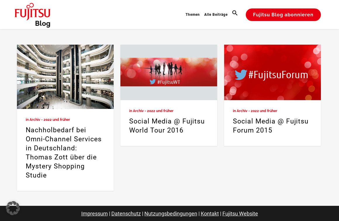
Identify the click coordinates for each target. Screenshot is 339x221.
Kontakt (210, 213)
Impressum (94, 213)
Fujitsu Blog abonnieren (283, 15)
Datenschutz (126, 213)
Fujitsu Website (240, 213)
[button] (236, 14)
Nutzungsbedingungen (170, 213)
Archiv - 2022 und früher (50, 120)
